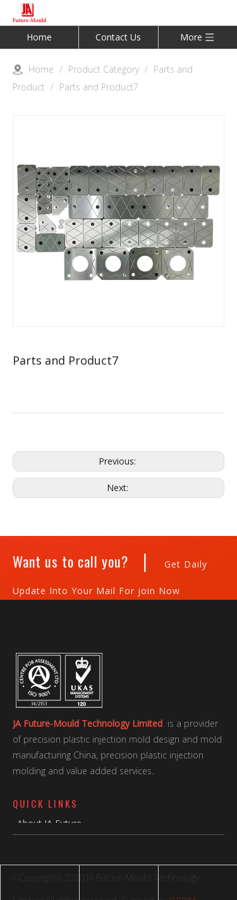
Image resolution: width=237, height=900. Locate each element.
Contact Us (118, 37)
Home (39, 37)
